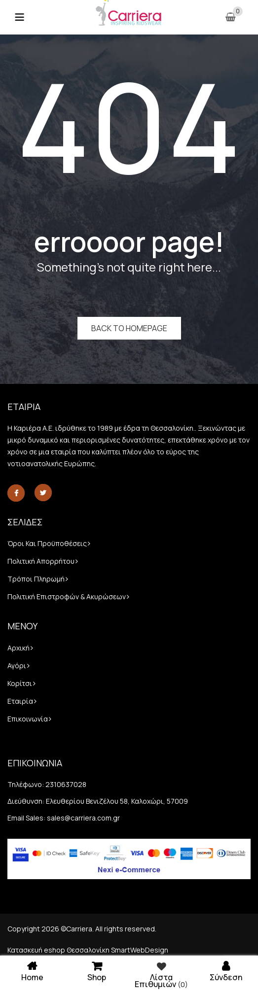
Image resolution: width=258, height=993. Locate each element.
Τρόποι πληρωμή (36, 578)
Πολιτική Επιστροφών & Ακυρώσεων (66, 596)
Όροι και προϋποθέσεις (47, 543)
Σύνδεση (225, 970)
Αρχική (18, 647)
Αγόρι (16, 665)
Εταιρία (20, 701)
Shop (97, 970)
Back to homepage (129, 328)
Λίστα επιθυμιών (161, 974)
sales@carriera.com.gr (83, 817)
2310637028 (65, 784)
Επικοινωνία (27, 718)
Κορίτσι (19, 683)
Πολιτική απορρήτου (40, 561)
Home (32, 970)
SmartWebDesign (139, 950)
